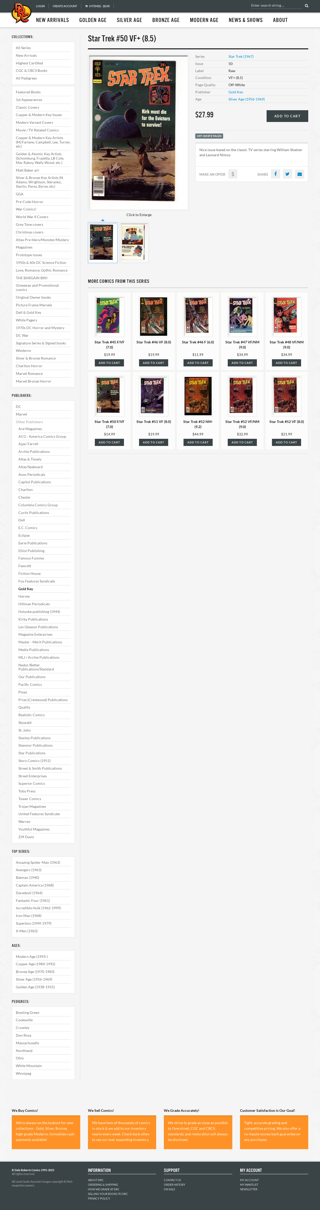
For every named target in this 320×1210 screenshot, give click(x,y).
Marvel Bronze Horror (33, 381)
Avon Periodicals (31, 474)
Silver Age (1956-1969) (34, 979)
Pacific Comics (30, 684)
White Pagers (26, 320)
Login (40, 6)
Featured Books (28, 92)
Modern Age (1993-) (32, 956)
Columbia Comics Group (38, 505)
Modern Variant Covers (34, 122)
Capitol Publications (34, 482)
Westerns (23, 350)
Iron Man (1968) (28, 915)
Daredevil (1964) (29, 893)
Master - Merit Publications (40, 642)
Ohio (20, 1058)
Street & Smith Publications (40, 768)
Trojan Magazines (32, 806)
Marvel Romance (29, 373)
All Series (23, 48)
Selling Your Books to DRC (108, 1193)
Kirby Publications (33, 619)
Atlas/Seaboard (30, 467)
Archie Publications (34, 451)
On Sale (169, 1189)
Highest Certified (29, 63)
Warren (24, 821)
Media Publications (33, 649)
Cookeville (24, 1020)
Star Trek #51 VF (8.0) (153, 421)
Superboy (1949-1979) (33, 923)
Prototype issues (29, 255)
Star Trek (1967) (241, 56)
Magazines (24, 247)
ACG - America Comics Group (42, 436)
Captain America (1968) (35, 885)
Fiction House (29, 573)
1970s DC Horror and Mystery (40, 328)
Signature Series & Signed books (41, 343)
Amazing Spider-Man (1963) (38, 862)
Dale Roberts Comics (21, 13)
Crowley (22, 1027)
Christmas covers (29, 232)
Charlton (25, 489)
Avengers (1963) (28, 870)
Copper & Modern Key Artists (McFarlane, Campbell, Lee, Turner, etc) (43, 142)
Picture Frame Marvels (34, 305)
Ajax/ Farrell (28, 444)
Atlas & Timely (29, 459)
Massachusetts (27, 1043)
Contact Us (172, 1180)
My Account (249, 1180)
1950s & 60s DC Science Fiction (41, 262)
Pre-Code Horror (29, 201)
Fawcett (24, 566)
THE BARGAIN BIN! (32, 278)
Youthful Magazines (34, 829)
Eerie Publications (32, 543)
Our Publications (31, 677)
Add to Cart (287, 116)
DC (18, 406)
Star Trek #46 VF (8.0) (153, 342)
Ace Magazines (30, 429)
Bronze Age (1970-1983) (35, 971)
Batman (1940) (27, 877)
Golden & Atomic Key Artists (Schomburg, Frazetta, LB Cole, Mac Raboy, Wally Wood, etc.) (40, 158)
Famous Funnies (31, 558)
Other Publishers (29, 422)
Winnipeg (23, 1073)
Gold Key (25, 589)
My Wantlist (249, 1184)
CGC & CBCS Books (31, 70)
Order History (174, 1184)
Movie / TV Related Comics (37, 130)
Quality (24, 707)
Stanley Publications (34, 738)
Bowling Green (27, 1012)
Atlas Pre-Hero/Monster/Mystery (42, 240)
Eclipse (24, 535)
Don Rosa (23, 1035)
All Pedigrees (26, 78)
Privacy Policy (99, 1198)
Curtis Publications (33, 512)
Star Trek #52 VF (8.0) (286, 421)
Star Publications (31, 753)
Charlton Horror (29, 366)
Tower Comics (29, 799)
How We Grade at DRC (104, 1189)
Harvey (24, 596)
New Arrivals (52, 20)
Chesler (24, 497)
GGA (20, 194)
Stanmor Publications (35, 745)
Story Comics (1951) (34, 760)
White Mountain (29, 1065)
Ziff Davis (26, 837)
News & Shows (246, 20)
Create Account (65, 6)
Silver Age (129, 20)
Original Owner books (33, 297)
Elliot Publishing (31, 550)
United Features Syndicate (39, 814)
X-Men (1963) (27, 931)
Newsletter (248, 1189)
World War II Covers (32, 217)
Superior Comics (31, 783)
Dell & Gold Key (28, 312)
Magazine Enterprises (35, 634)
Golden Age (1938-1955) (35, 987)
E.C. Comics (27, 527)
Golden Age (93, 20)
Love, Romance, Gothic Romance (41, 270)
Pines (22, 692)
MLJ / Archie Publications (38, 657)
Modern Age (204, 20)
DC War (22, 335)
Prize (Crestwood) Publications (43, 700)
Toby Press (27, 791)
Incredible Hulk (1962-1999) (38, 908)
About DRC (96, 1180)
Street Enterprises (32, 776)
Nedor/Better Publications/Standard (36, 667)
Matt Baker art (27, 170)
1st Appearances (29, 99)
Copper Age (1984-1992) (35, 964)
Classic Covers (27, 107)
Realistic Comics (31, 715)
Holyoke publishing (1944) (39, 611)
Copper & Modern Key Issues (39, 115)
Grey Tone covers (29, 224)
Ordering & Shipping (103, 1184)
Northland (24, 1050)
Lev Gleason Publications (38, 627)
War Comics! (26, 209)
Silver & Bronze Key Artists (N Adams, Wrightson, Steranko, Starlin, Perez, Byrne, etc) (39, 181)
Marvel (21, 414)
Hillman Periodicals (34, 604)
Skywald (24, 722)
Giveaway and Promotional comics (37, 287)
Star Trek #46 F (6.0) (198, 342)
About (280, 20)
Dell (21, 520)
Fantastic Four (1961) (33, 900)
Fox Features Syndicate (36, 581)
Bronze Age (166, 20)
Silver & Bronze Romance (36, 358)
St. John (24, 730)
